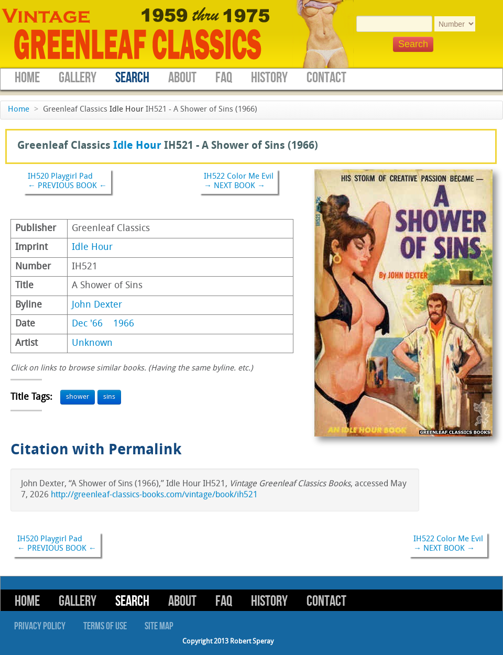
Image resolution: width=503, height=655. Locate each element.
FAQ (223, 77)
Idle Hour (127, 110)
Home (27, 77)
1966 (123, 324)
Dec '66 (87, 324)
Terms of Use (105, 626)
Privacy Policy (39, 626)
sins (109, 397)
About (182, 77)
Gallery (77, 77)
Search (132, 77)
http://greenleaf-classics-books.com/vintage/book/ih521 (154, 495)
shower (77, 397)
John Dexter (97, 305)
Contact (326, 77)
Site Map (159, 626)
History (269, 77)
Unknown (92, 343)
